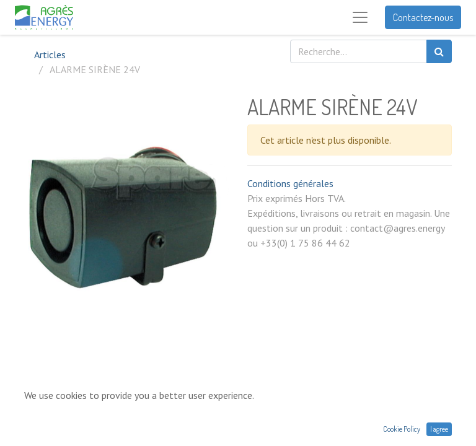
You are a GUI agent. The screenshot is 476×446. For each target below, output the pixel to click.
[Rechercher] (439, 51)
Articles (50, 54)
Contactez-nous (423, 17)
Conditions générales (290, 183)
